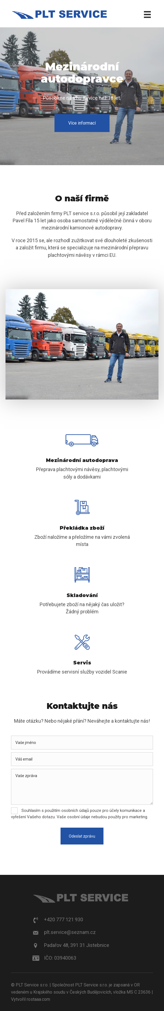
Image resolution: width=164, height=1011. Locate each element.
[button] (82, 123)
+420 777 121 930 (63, 919)
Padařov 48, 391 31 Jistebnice (76, 945)
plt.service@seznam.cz (70, 932)
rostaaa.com (38, 999)
